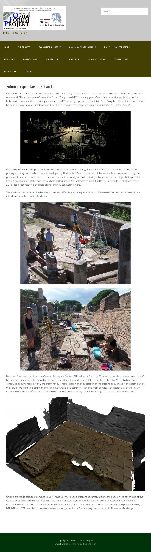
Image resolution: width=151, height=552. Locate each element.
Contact (29, 71)
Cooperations (121, 59)
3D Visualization (96, 59)
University (73, 59)
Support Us (10, 71)
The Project (24, 47)
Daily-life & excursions (117, 47)
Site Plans (9, 59)
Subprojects (52, 59)
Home (6, 47)
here (77, 184)
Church (58, 543)
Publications (30, 59)
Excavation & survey (50, 47)
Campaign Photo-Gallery (82, 47)
